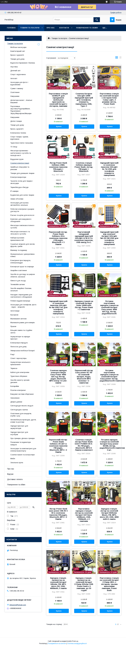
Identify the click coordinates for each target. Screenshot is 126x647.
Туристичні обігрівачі (18, 376)
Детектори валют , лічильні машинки (21, 101)
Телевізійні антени (17, 284)
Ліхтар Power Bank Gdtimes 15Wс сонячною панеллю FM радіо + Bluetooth (58, 167)
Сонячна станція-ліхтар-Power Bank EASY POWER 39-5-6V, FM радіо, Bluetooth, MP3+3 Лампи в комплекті (84, 445)
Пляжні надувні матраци (20, 301)
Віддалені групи (16, 159)
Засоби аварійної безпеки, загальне (21, 289)
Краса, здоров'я (16, 129)
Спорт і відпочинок (18, 74)
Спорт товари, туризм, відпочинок (19, 138)
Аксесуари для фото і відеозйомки (19, 83)
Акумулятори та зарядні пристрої (20, 338)
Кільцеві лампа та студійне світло (21, 331)
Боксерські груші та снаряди (22, 267)
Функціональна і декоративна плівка (22, 255)
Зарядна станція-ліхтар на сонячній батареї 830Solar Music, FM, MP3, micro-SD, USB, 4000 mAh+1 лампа (109, 514)
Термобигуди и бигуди (19, 187)
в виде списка (120, 58)
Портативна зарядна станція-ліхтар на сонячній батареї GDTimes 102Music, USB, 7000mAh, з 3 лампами (84, 515)
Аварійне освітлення (18, 270)
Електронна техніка (18, 133)
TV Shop (13, 147)
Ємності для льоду (18, 281)
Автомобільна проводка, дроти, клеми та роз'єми (23, 421)
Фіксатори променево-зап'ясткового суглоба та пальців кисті (20, 153)
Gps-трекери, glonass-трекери (22, 438)
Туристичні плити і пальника (21, 143)
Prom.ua (75, 641)
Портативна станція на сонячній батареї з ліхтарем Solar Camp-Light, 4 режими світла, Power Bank (109, 99)
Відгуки (10, 474)
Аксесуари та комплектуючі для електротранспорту (23, 450)
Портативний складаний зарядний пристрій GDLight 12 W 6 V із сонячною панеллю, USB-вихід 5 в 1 (83, 237)
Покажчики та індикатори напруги (20, 443)
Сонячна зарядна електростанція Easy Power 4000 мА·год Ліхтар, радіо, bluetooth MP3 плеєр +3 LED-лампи (58, 376)
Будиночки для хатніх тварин (22, 195)
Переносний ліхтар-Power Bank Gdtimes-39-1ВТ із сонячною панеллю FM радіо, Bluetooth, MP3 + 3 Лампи (58, 446)
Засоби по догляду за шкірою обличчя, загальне (22, 275)
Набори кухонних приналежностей (17, 239)
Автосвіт (13, 78)
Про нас (51, 28)
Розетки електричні (18, 390)
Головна (11, 28)
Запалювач (15, 398)
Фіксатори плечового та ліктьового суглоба (20, 233)
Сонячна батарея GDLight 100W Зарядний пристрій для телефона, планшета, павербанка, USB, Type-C (84, 100)
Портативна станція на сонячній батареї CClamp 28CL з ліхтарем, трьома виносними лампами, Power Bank (109, 584)
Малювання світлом (18, 319)
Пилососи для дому (18, 347)
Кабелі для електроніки (19, 372)
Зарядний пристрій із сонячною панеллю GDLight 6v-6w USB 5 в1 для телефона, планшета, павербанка (58, 307)
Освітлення (14, 92)
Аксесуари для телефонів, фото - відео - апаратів (23, 306)
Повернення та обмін (87, 28)
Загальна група (16, 463)
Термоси (13, 368)
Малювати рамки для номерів (22, 323)
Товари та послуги (29, 28)
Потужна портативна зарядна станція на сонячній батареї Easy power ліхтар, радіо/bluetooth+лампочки (109, 375)
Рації (12, 354)
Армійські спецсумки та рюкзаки (19, 168)
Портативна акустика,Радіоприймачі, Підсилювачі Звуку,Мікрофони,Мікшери (20, 109)
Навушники (14, 96)
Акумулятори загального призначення (20, 363)
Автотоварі (14, 311)
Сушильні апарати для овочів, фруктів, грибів (22, 245)
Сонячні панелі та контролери (22, 455)
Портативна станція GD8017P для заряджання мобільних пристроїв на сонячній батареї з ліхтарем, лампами (58, 100)
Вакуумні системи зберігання (22, 394)
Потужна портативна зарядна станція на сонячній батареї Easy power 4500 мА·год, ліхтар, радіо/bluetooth (109, 307)
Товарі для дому (17, 125)
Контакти (64, 28)
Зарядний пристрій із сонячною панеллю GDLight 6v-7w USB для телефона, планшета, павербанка (109, 169)
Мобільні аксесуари (18, 47)
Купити (58, 126)
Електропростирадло (19, 343)
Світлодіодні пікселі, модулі (21, 406)
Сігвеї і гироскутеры (18, 358)
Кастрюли (14, 315)
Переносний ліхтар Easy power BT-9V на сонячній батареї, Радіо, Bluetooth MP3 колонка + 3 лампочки (84, 376)
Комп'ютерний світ (17, 51)
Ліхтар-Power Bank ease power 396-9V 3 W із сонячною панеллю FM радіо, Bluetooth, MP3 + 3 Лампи (58, 514)
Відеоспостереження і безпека (22, 63)
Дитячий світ (15, 71)
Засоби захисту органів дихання (19, 381)
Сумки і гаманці (16, 88)
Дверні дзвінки (16, 402)
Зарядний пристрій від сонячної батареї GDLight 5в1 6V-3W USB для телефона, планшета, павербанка (109, 238)
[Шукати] (96, 19)
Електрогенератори (18, 177)
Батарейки (14, 386)
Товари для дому (17, 59)
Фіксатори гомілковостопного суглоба (22, 226)
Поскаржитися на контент (57, 643)
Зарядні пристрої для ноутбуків (19, 433)
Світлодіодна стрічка (19, 410)
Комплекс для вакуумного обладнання (20, 220)
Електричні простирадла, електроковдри (20, 261)
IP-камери (14, 191)
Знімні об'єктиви (16, 199)
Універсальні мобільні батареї (22, 351)
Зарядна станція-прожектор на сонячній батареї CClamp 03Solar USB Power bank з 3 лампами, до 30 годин (83, 584)
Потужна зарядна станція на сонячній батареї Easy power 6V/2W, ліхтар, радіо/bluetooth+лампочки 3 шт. (109, 445)
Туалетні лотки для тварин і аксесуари (21, 182)
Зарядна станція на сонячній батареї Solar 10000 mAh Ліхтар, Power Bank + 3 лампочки (84, 305)
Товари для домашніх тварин (22, 173)
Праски (13, 326)
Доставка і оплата (14, 479)
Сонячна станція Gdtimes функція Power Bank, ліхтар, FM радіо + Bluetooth (84, 167)
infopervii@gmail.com (18, 605)
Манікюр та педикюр (18, 250)
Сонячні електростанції (19, 163)
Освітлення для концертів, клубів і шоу (21, 415)
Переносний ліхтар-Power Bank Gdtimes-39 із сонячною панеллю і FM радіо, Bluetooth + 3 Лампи (58, 238)
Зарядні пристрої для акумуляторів (19, 427)
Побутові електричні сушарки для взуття (22, 210)
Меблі (12, 459)
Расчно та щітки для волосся (22, 215)
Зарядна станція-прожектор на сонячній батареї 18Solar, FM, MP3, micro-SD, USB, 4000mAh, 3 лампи (58, 583)
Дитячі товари (16, 121)
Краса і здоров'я (17, 55)
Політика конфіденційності (77, 643)
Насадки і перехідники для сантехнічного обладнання (21, 296)
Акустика (14, 67)
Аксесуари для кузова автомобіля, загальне (19, 204)
